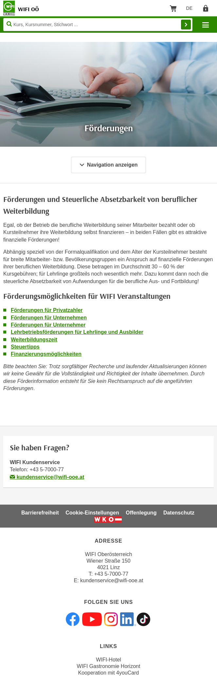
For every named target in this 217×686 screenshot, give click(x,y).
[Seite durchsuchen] (97, 24)
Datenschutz (178, 512)
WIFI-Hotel (108, 659)
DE (191, 9)
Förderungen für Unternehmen (49, 317)
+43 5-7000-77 (46, 469)
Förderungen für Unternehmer (48, 325)
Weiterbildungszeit (34, 339)
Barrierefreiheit (40, 512)
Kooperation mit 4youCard (108, 673)
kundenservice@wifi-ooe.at (47, 477)
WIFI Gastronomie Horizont (108, 666)
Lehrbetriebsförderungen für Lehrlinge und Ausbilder (77, 332)
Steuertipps (25, 347)
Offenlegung (141, 512)
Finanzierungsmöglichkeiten (46, 354)
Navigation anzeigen (108, 165)
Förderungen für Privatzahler (47, 310)
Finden (186, 24)
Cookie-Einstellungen (92, 512)
